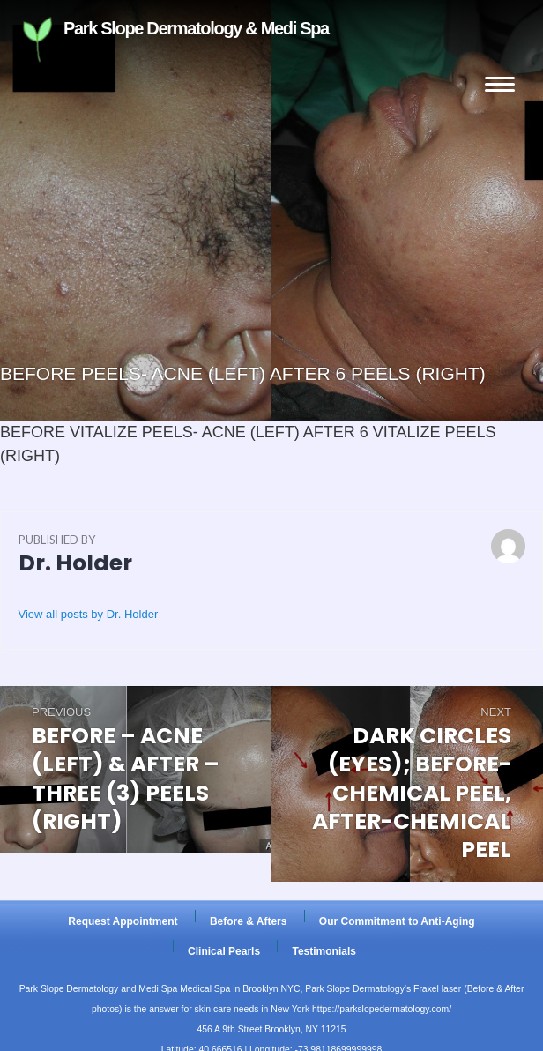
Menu (500, 84)
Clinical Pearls (224, 951)
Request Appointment (122, 921)
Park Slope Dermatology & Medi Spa (132, 39)
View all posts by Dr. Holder (89, 614)
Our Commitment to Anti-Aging (397, 921)
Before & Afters (248, 921)
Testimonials (323, 951)
